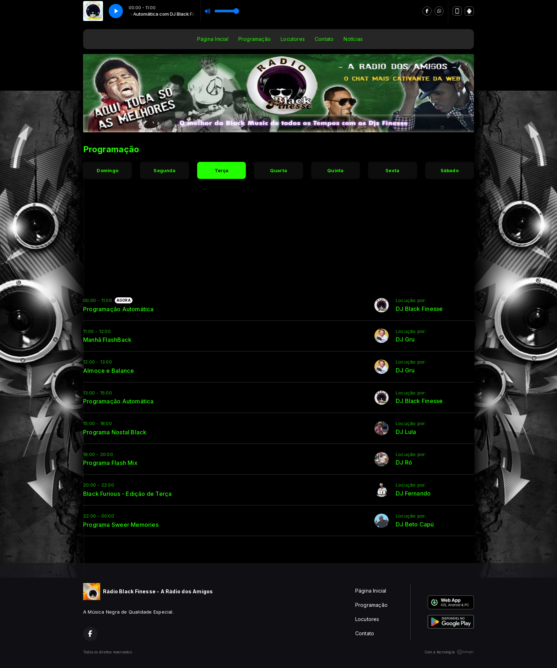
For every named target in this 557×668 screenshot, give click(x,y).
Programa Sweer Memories (121, 524)
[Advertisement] (278, 240)
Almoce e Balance (108, 370)
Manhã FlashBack (107, 339)
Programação (254, 39)
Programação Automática (118, 309)
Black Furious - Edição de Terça (127, 493)
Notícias (353, 39)
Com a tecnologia (449, 652)
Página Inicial (212, 39)
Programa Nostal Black (114, 432)
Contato (324, 39)
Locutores (293, 39)
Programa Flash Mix (110, 462)
